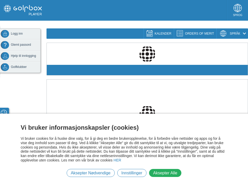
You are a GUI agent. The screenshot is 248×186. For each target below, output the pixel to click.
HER (117, 160)
